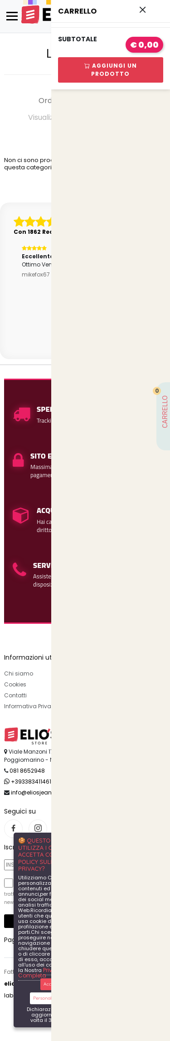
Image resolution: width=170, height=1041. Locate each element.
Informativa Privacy (31, 706)
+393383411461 (27, 781)
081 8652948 (27, 771)
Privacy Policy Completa (49, 972)
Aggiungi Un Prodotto (110, 70)
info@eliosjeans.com (40, 792)
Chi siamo (18, 673)
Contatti (15, 695)
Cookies (15, 684)
